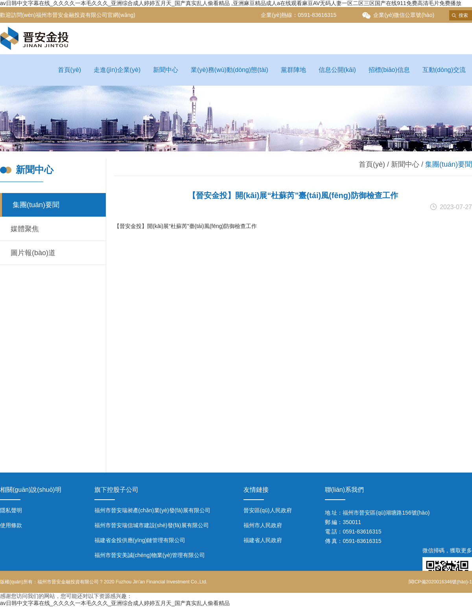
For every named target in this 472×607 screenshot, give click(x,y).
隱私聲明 (11, 510)
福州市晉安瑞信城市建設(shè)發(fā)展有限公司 (151, 525)
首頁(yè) (69, 69)
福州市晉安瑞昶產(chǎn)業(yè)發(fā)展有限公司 (152, 510)
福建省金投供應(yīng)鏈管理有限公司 (140, 540)
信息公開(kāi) (337, 69)
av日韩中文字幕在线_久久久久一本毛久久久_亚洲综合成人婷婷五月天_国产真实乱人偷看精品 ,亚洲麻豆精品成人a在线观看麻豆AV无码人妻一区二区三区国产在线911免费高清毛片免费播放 (230, 3)
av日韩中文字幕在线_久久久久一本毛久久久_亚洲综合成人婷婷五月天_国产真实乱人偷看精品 (115, 603)
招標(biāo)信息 (389, 69)
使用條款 (11, 525)
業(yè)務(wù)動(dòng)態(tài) (229, 69)
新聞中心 (165, 69)
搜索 (463, 15)
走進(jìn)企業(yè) (117, 69)
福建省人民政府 (262, 540)
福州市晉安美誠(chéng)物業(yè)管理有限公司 (149, 555)
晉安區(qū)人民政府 (267, 510)
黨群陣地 (293, 69)
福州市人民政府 (262, 525)
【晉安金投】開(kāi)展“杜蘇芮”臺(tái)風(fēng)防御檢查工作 (185, 226)
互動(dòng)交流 (444, 69)
